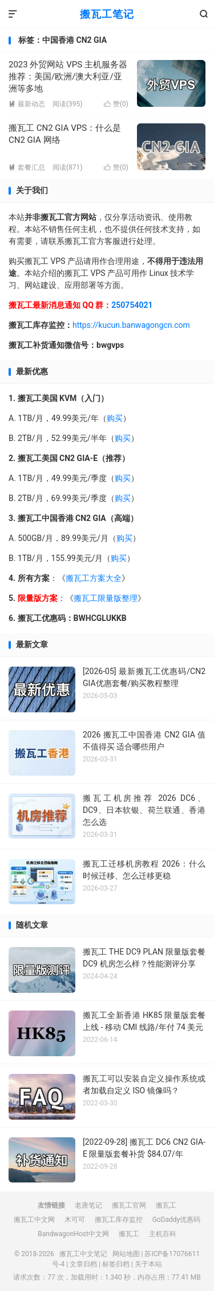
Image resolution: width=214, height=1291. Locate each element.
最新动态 (27, 104)
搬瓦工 (166, 1205)
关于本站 (148, 1264)
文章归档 (83, 1264)
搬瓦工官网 (129, 1205)
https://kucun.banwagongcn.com (131, 325)
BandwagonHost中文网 (73, 1234)
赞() (116, 104)
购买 (115, 418)
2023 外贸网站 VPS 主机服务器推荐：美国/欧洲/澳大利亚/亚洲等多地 (68, 76)
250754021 (131, 305)
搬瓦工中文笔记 (83, 1254)
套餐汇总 (27, 167)
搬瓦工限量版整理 (106, 598)
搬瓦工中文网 (34, 1220)
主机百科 (162, 1234)
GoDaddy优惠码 (176, 1220)
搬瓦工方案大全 (94, 578)
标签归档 (116, 1264)
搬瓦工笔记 (107, 14)
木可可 (74, 1220)
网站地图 (126, 1254)
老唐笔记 (88, 1205)
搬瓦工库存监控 (119, 1220)
